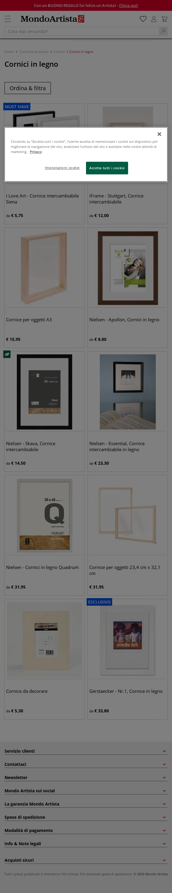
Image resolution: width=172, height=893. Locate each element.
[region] (85, 154)
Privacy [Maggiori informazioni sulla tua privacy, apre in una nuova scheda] (36, 151)
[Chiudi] (159, 134)
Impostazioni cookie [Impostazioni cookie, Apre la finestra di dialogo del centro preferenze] (62, 167)
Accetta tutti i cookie (107, 168)
